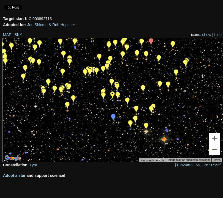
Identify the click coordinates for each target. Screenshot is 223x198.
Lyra (33, 165)
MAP (7, 34)
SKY (18, 34)
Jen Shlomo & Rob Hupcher (51, 25)
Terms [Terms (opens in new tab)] (217, 159)
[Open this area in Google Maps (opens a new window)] (13, 158)
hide (218, 34)
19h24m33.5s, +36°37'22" (198, 165)
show (206, 34)
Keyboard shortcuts (152, 160)
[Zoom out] (214, 149)
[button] (151, 110)
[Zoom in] (214, 138)
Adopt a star (14, 175)
